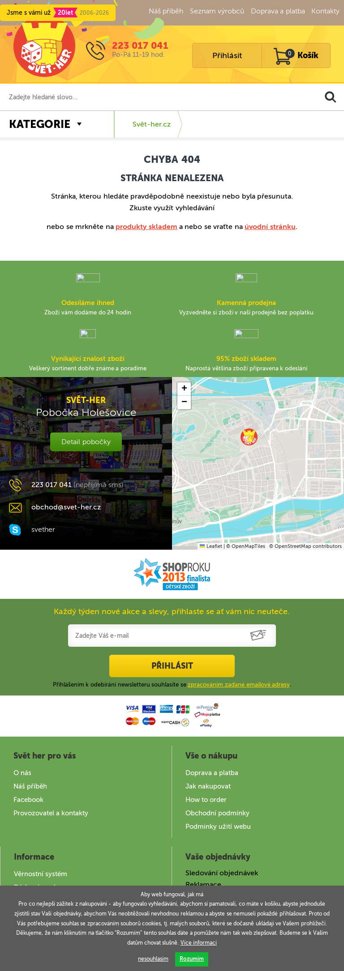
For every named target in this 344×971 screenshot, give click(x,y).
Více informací (199, 943)
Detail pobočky (85, 441)
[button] (249, 436)
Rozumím (192, 959)
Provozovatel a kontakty (50, 813)
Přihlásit (227, 55)
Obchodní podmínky (217, 813)
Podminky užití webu (218, 827)
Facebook (28, 800)
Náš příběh (166, 11)
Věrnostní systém (40, 874)
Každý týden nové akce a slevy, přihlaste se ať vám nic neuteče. (172, 611)
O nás (22, 773)
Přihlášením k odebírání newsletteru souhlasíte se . (172, 684)
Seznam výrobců (217, 11)
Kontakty (325, 11)
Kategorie (39, 124)
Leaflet (211, 546)
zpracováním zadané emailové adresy (239, 684)
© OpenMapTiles (245, 546)
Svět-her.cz (152, 124)
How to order (206, 800)
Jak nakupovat (208, 786)
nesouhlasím (153, 959)
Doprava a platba (278, 11)
